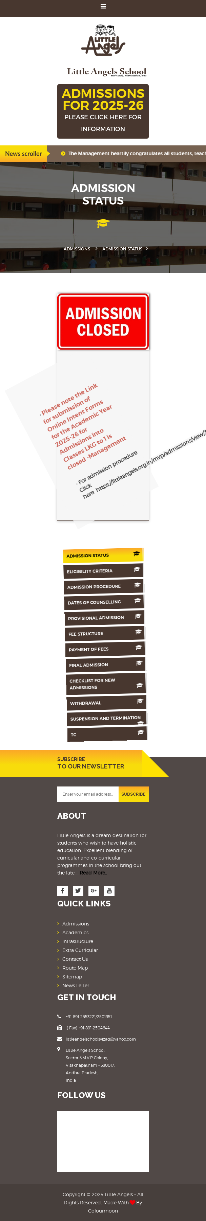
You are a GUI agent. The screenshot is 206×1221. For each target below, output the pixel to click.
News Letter (75, 985)
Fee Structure (107, 633)
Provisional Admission (107, 617)
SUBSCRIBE (133, 794)
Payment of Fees (108, 648)
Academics (75, 932)
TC (112, 733)
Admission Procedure (105, 586)
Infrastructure (77, 941)
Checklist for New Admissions (110, 684)
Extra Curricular (80, 950)
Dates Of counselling (106, 601)
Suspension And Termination (112, 720)
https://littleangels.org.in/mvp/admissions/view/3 (126, 417)
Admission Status (104, 555)
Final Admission (109, 664)
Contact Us (75, 959)
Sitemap (72, 976)
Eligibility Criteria (105, 570)
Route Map (75, 968)
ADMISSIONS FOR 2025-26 (103, 110)
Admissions (77, 248)
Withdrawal (111, 702)
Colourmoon (103, 1211)
